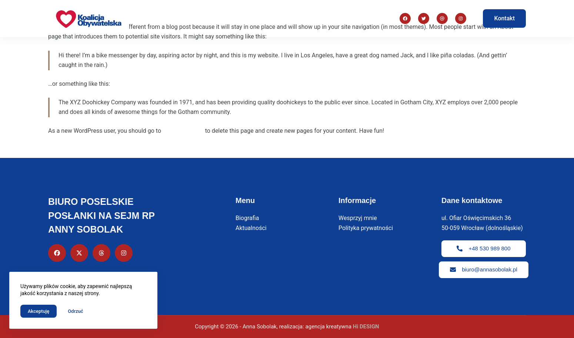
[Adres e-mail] (460, 18)
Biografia (245, 18)
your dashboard (183, 130)
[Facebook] (405, 18)
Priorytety (291, 18)
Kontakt (504, 18)
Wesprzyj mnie (357, 218)
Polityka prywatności (365, 227)
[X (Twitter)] (423, 18)
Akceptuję (38, 311)
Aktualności (342, 18)
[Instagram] (442, 18)
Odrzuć (75, 311)
